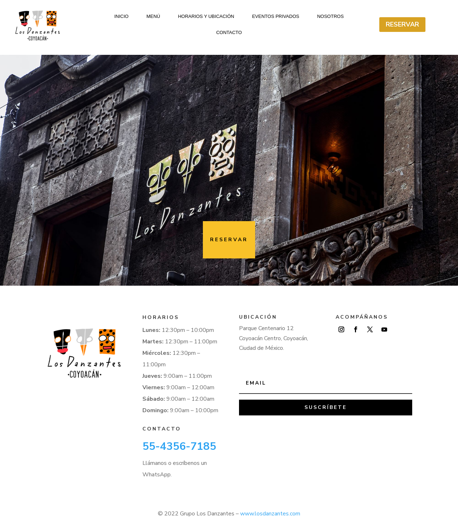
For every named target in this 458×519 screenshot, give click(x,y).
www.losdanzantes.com (270, 507)
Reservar (402, 24)
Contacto (229, 32)
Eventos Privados (275, 16)
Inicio (121, 16)
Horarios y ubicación (206, 16)
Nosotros (330, 16)
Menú (153, 16)
